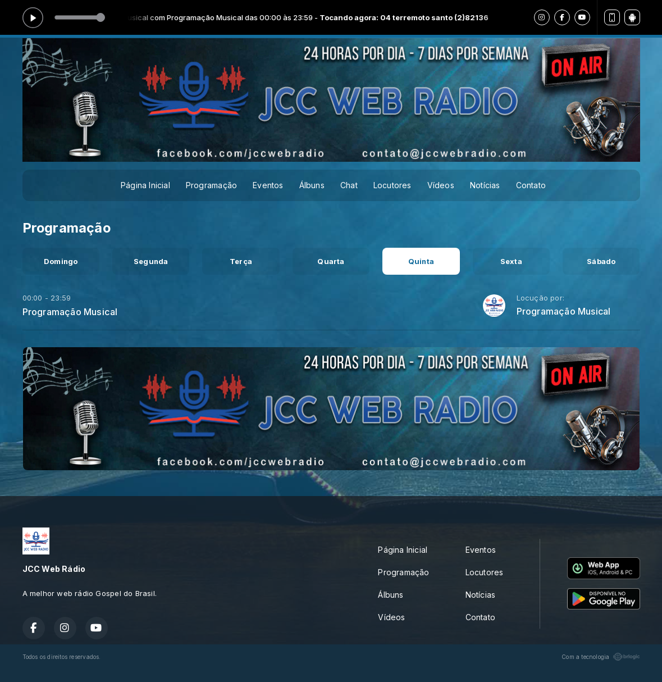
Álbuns (312, 185)
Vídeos (440, 185)
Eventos (268, 185)
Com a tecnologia (600, 657)
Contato (531, 185)
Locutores (392, 185)
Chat (349, 185)
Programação (211, 185)
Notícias (485, 185)
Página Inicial (145, 185)
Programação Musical (70, 311)
